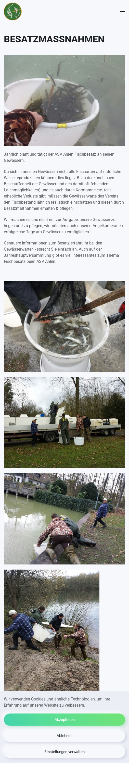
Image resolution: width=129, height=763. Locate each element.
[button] (122, 11)
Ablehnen (64, 735)
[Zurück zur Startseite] (13, 11)
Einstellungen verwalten (64, 751)
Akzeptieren (65, 719)
